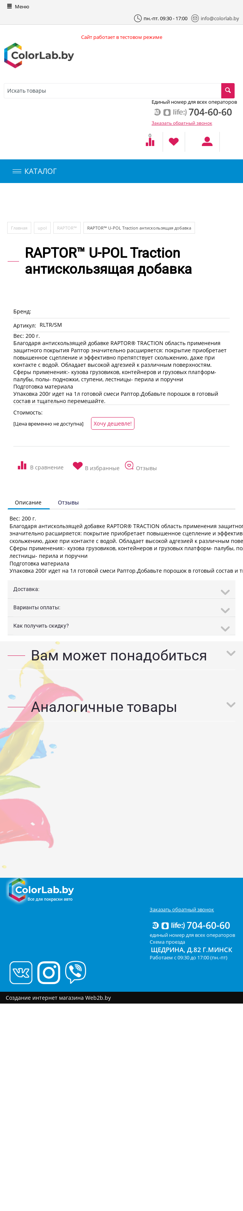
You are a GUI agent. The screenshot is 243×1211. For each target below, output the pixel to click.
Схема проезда (167, 941)
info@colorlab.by (215, 18)
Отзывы (68, 502)
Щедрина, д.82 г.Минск (191, 949)
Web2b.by (98, 997)
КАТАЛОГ (35, 171)
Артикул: (24, 325)
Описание (28, 502)
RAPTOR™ (67, 228)
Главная (19, 228)
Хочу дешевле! (113, 423)
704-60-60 (190, 925)
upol (42, 228)
